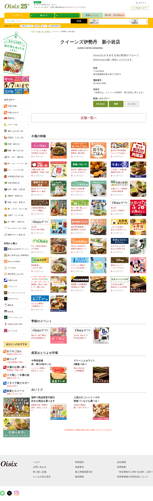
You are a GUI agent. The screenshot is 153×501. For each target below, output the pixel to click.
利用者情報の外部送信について (132, 476)
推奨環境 (79, 476)
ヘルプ (36, 462)
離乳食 (8, 305)
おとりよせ (10, 330)
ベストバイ (10, 286)
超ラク (43, 26)
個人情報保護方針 (84, 472)
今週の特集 (12, 106)
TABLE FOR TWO (13, 324)
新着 (37, 26)
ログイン (140, 3)
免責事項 (79, 467)
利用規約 (79, 462)
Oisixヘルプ (139, 8)
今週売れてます (27, 26)
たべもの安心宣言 (42, 476)
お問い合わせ (39, 467)
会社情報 (121, 462)
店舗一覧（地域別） (44, 31)
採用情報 (121, 467)
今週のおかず (13, 112)
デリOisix (10, 267)
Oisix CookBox (12, 261)
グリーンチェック (13, 317)
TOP (32, 31)
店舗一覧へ (88, 118)
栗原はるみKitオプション (16, 249)
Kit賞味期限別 (54, 26)
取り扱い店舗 (39, 472)
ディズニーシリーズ (14, 292)
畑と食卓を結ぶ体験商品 (16, 255)
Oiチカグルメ (11, 298)
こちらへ (53, 4)
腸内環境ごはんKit (13, 274)
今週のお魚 (10, 280)
